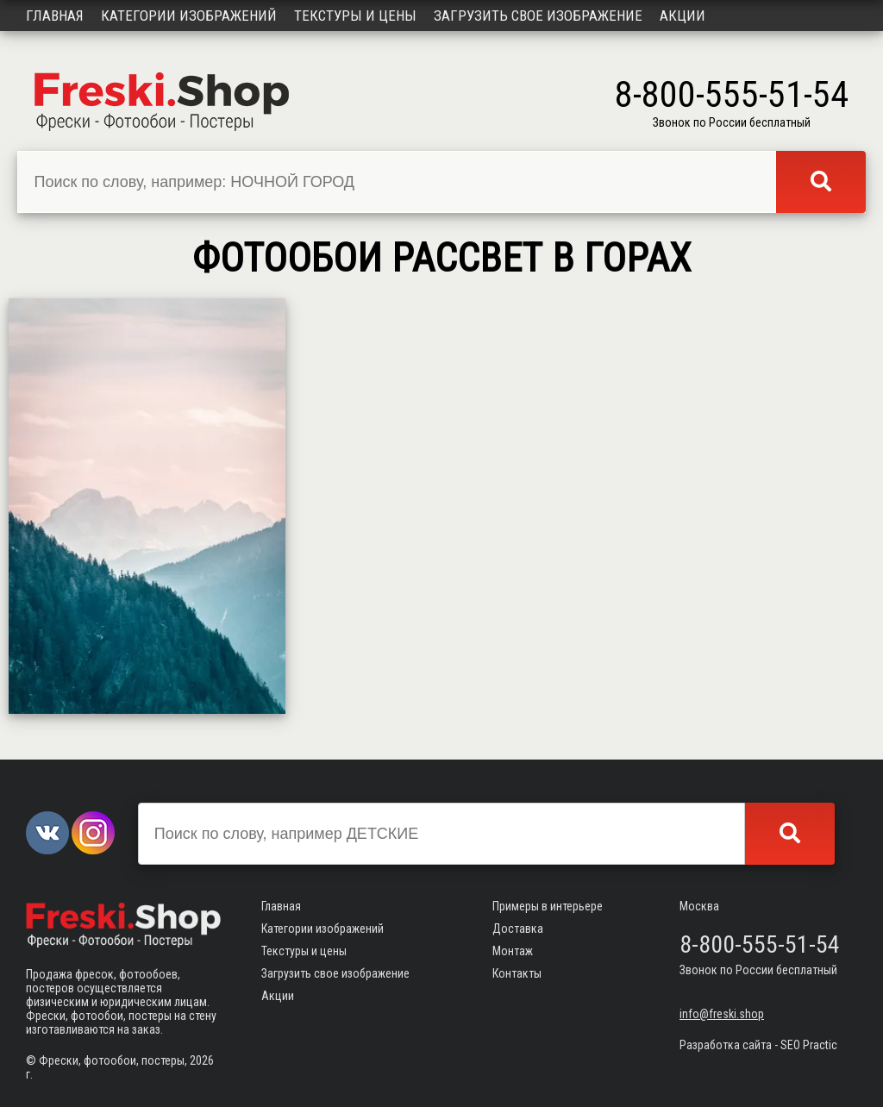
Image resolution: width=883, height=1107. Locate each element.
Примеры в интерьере (547, 906)
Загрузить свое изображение (538, 15)
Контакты (517, 973)
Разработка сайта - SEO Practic (758, 1045)
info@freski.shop (721, 1014)
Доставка (517, 928)
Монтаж (512, 951)
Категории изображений (189, 15)
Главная (55, 15)
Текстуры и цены (355, 15)
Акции (682, 15)
